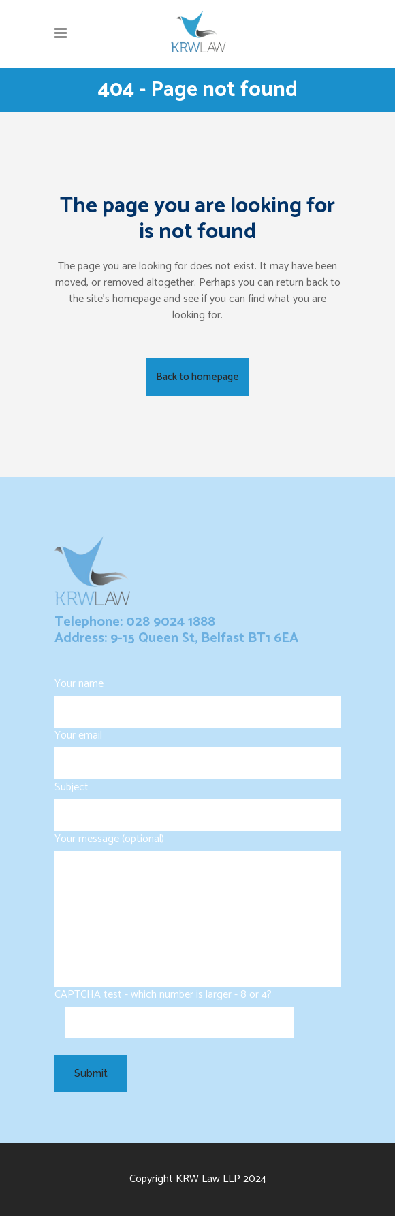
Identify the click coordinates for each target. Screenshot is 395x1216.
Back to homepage (197, 377)
